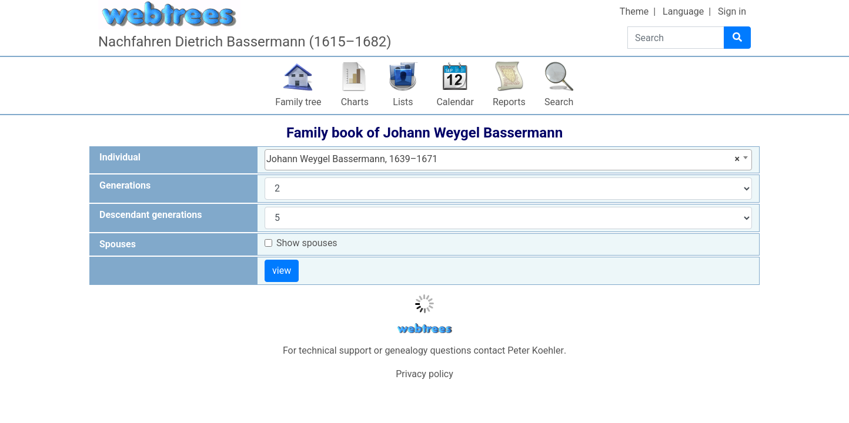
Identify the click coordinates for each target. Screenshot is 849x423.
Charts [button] (355, 102)
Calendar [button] (454, 102)
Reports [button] (509, 102)
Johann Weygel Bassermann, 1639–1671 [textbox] (503, 159)
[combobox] (508, 159)
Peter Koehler (535, 350)
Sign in (732, 11)
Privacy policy (424, 374)
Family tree (298, 102)
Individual (120, 157)
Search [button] (558, 102)
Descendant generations (150, 214)
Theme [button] (634, 11)
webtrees (424, 329)
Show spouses (306, 243)
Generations (125, 185)
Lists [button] (403, 102)
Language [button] (683, 11)
